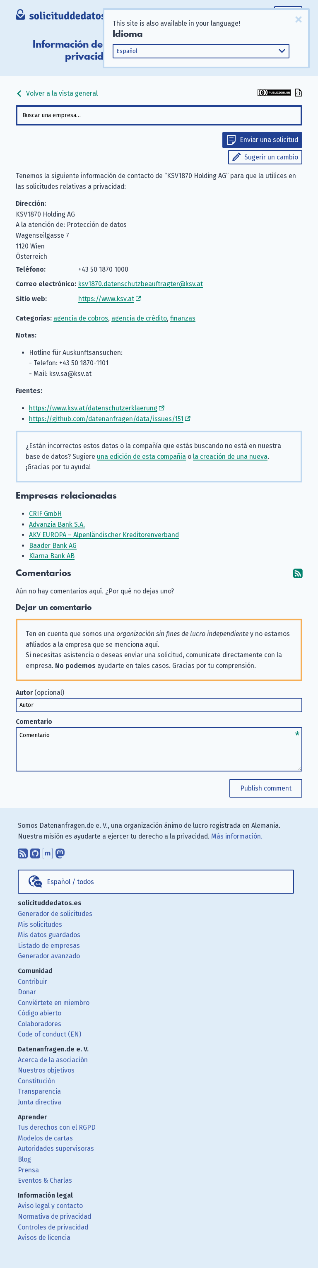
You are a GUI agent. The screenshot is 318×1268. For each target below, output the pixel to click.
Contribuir (32, 982)
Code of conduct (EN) (49, 1034)
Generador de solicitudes (55, 914)
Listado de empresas (49, 946)
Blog (24, 1159)
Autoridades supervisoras (56, 1148)
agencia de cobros (80, 318)
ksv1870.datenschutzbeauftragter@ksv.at (140, 284)
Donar (27, 992)
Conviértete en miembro (53, 1003)
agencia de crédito (139, 318)
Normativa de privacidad (54, 1216)
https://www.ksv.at (106, 299)
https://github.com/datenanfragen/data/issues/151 (106, 419)
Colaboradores (39, 1024)
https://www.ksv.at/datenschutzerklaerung (93, 408)
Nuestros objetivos (46, 1070)
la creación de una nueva (230, 456)
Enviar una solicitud (269, 140)
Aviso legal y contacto (50, 1206)
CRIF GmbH (45, 514)
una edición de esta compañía (141, 456)
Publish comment (266, 788)
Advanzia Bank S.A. (57, 524)
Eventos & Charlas (45, 1180)
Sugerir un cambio (271, 157)
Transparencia (39, 1091)
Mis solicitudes (40, 924)
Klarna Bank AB (52, 556)
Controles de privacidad (53, 1227)
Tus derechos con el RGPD (57, 1127)
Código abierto (39, 1013)
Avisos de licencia (44, 1237)
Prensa (28, 1170)
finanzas (182, 318)
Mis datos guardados (49, 935)
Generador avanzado (49, 956)
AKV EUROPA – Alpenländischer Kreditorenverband (104, 535)
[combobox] (159, 115)
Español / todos (70, 882)
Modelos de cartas (45, 1138)
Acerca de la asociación (53, 1060)
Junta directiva (39, 1102)
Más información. (237, 836)
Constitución (36, 1081)
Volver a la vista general (57, 93)
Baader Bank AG (53, 546)
